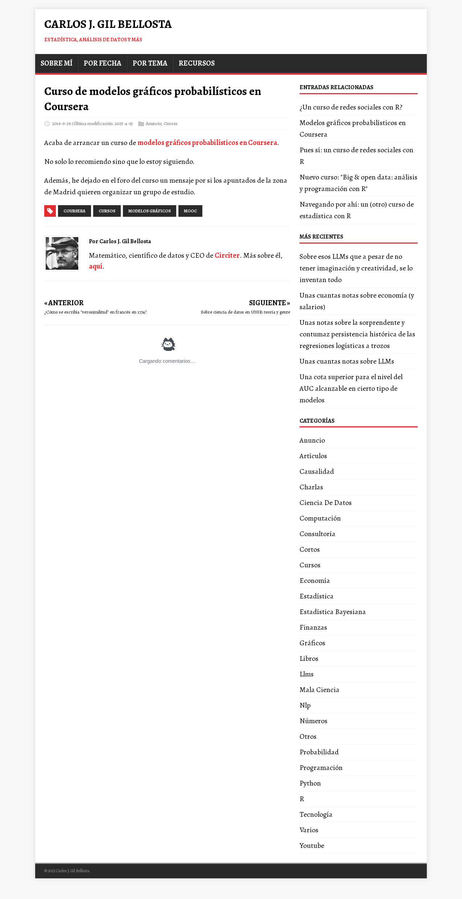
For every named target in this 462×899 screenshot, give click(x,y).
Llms (307, 674)
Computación (320, 518)
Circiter (227, 255)
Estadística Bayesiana (333, 612)
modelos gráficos (149, 211)
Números (313, 721)
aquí (95, 266)
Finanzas (313, 627)
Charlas (311, 487)
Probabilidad (319, 752)
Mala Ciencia (319, 690)
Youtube (312, 845)
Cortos (310, 549)
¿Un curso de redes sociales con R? (351, 107)
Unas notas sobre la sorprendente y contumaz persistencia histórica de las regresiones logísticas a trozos (357, 334)
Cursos (171, 123)
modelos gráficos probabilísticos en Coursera (207, 143)
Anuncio (153, 123)
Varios (309, 830)
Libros (309, 658)
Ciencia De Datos (326, 503)
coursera (74, 211)
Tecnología (316, 814)
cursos (107, 211)
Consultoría (317, 534)
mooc (190, 211)
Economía (315, 580)
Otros (308, 736)
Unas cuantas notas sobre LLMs (347, 361)
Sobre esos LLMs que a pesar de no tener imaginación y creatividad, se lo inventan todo (356, 268)
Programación (321, 767)
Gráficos (312, 643)
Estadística (317, 596)
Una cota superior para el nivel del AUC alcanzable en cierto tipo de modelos (351, 388)
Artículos (313, 456)
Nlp (305, 705)
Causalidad (317, 471)
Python (310, 783)
